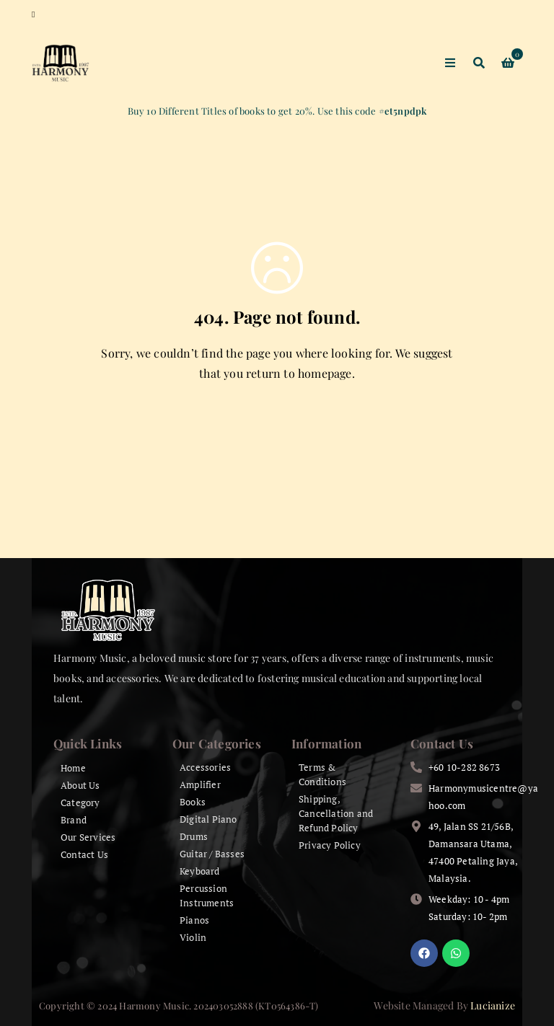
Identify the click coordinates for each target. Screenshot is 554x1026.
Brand (74, 819)
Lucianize (492, 1005)
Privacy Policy (330, 845)
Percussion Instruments (207, 895)
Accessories (205, 767)
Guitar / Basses (212, 853)
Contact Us (84, 854)
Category (80, 802)
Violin (193, 937)
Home (73, 767)
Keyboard (200, 870)
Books (193, 801)
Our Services (88, 837)
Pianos (194, 920)
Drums (194, 836)
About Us (80, 785)
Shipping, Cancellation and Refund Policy (336, 813)
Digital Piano (208, 819)
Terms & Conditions (322, 774)
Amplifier (200, 784)
